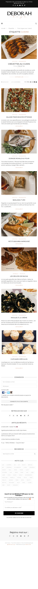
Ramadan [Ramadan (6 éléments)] (11, 480)
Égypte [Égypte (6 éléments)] (8, 485)
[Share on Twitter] (28, 82)
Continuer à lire (19, 77)
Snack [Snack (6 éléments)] (23, 482)
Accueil (3, 28)
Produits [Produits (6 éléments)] (4, 480)
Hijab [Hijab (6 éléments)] (27, 472)
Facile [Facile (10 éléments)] (10, 470)
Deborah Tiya (21, 66)
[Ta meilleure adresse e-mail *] (19, 508)
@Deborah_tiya (11, 544)
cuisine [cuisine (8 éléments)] (25, 467)
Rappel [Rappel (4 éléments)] (22, 480)
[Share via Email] (36, 82)
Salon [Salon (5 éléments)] (18, 482)
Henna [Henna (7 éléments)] (16, 472)
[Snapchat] (22, 5)
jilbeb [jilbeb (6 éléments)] (3, 475)
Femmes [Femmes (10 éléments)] (21, 470)
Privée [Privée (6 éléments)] (31, 477)
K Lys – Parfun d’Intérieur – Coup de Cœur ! (13, 443)
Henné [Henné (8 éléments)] (21, 472)
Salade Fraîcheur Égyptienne (19, 117)
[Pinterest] (17, 5)
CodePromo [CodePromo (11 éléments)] (9, 467)
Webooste (28, 544)
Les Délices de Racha (19, 276)
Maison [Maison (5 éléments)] (15, 475)
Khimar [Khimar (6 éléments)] (9, 475)
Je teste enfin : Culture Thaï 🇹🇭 (9, 427)
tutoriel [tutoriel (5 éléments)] (30, 482)
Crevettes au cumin (19, 64)
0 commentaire (16, 82)
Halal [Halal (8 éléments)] (11, 472)
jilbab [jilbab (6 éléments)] (32, 472)
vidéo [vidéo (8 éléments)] (3, 485)
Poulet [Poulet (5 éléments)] (25, 477)
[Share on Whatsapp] (32, 82)
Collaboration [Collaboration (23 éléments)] (17, 467)
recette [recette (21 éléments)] (28, 480)
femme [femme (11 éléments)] (15, 470)
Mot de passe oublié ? (7, 405)
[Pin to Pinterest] (30, 82)
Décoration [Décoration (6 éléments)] (32, 467)
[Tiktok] (24, 5)
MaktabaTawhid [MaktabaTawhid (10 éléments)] (28, 475)
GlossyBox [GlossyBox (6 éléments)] (4, 472)
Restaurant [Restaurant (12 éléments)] (11, 482)
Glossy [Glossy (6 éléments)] (27, 470)
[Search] (36, 23)
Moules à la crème (19, 318)
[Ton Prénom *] (19, 502)
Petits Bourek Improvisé (19, 241)
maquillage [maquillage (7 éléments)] (5, 477)
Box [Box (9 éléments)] (3, 467)
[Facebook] (10, 415)
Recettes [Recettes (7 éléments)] (4, 482)
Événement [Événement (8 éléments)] (15, 485)
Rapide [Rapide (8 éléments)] (17, 480)
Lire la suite (19, 126)
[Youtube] (20, 5)
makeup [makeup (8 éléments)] (21, 475)
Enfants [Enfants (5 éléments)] (4, 470)
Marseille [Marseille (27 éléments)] (12, 477)
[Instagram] (15, 5)
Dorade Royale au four (19, 158)
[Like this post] (25, 82)
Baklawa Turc (19, 200)
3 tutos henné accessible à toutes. (10, 439)
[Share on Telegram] (34, 82)
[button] (3, 392)
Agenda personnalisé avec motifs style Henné (13, 430)
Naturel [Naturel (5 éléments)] (19, 477)
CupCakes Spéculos (19, 359)
